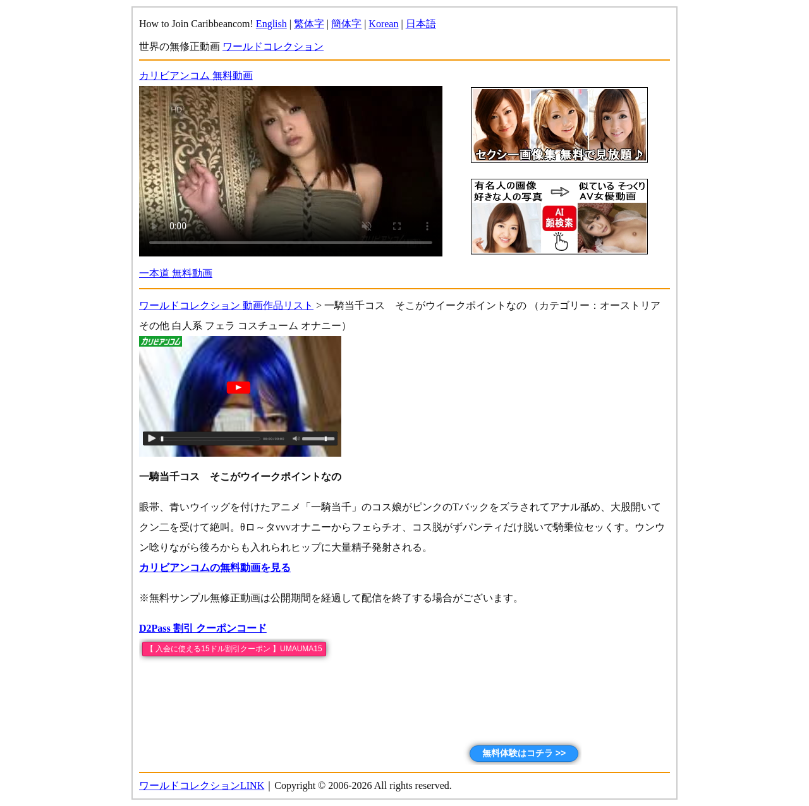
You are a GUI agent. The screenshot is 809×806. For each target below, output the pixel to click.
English (271, 23)
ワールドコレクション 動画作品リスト (226, 305)
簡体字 (346, 23)
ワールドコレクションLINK (201, 785)
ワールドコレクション (273, 46)
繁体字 (309, 23)
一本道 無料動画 (175, 273)
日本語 (421, 23)
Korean (383, 23)
